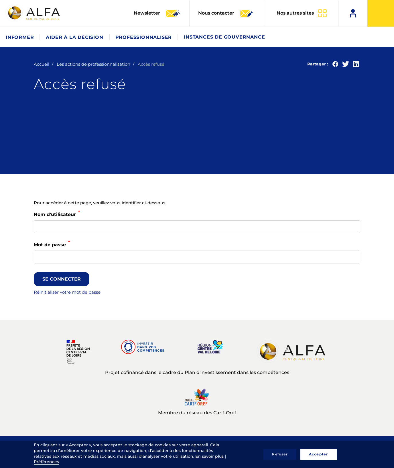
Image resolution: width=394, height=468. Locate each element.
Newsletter (157, 13)
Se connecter (61, 279)
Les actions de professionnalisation (93, 64)
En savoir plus (209, 456)
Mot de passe (50, 244)
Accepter (318, 454)
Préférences (46, 461)
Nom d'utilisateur (55, 214)
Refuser (279, 454)
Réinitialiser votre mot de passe (67, 292)
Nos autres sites (295, 13)
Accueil (41, 64)
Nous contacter (225, 13)
